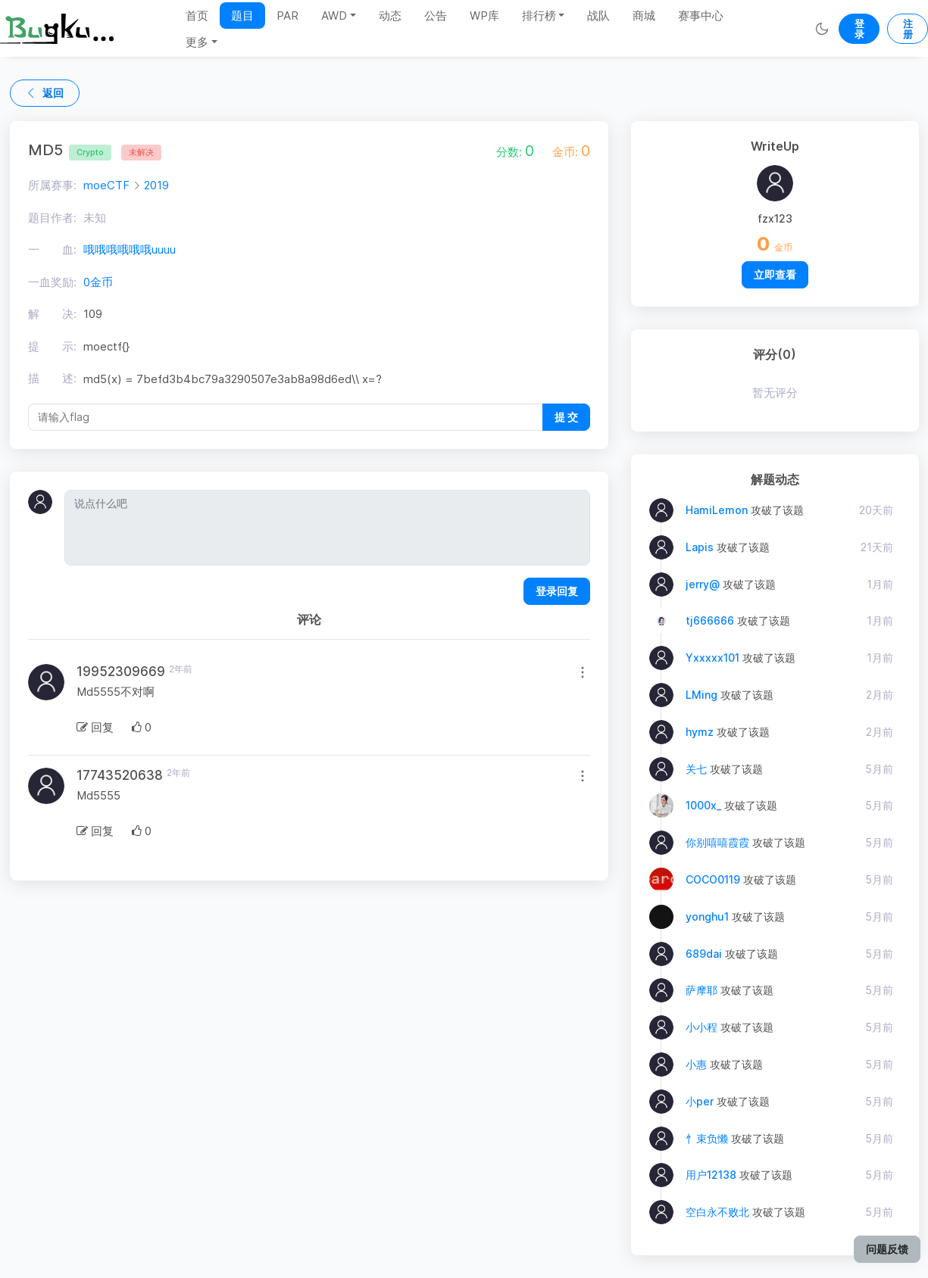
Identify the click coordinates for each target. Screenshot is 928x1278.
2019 (156, 185)
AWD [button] (334, 15)
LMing (701, 694)
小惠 (696, 1064)
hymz (700, 731)
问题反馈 (887, 1248)
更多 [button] (197, 42)
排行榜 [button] (539, 15)
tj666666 (710, 620)
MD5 (69, 150)
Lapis (700, 547)
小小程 (701, 1027)
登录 (859, 28)
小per (700, 1101)
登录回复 (557, 590)
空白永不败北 (717, 1211)
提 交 (566, 416)
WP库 (484, 15)
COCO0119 (713, 879)
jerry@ (703, 584)
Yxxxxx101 (712, 657)
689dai (704, 953)
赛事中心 (700, 15)
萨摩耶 (701, 989)
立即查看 (775, 274)
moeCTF (106, 185)
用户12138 (711, 1174)
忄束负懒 (707, 1138)
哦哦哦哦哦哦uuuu (129, 249)
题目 (242, 15)
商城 (644, 15)
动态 (390, 15)
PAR (287, 15)
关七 (696, 768)
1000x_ (703, 805)
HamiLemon (717, 509)
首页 (197, 15)
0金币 (98, 282)
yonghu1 (707, 916)
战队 (598, 15)
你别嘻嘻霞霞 (717, 842)
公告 (435, 15)
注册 (908, 28)
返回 (45, 92)
